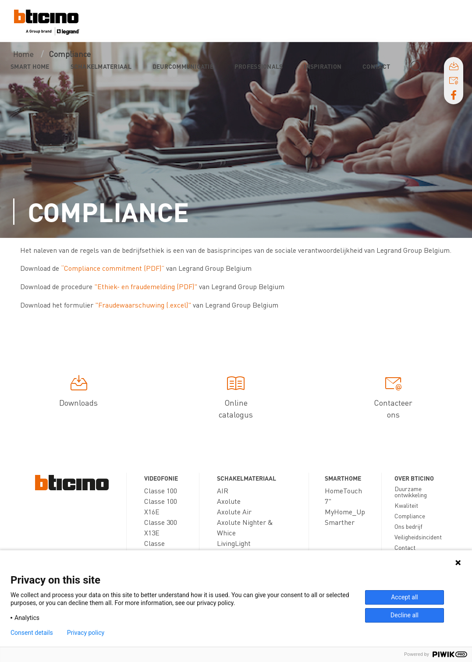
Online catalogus (236, 398)
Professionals (258, 66)
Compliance (409, 516)
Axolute (229, 501)
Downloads (78, 392)
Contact (376, 66)
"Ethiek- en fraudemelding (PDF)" (146, 286)
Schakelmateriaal (101, 66)
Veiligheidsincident (418, 537)
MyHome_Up (345, 511)
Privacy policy (85, 632)
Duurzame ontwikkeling (410, 491)
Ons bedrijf (408, 526)
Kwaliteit (406, 505)
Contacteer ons (393, 398)
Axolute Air (234, 511)
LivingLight (234, 543)
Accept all (404, 597)
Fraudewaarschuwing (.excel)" (144, 304)
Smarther (340, 522)
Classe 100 (160, 490)
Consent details (32, 632)
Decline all (404, 615)
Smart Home (30, 66)
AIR (222, 490)
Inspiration (322, 66)
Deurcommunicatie (183, 66)
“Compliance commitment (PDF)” (112, 268)
